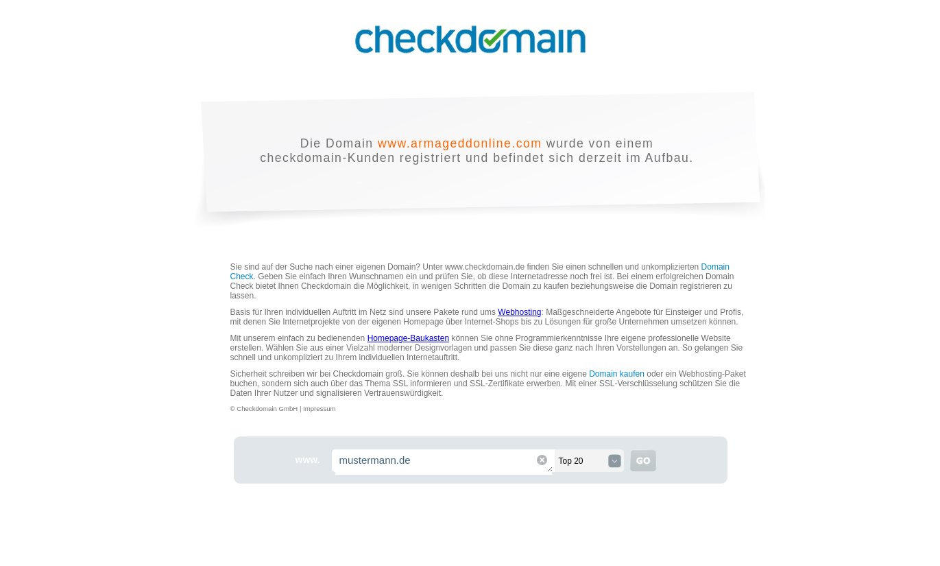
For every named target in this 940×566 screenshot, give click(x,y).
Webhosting (519, 312)
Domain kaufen (616, 374)
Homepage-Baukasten (408, 338)
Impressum (319, 408)
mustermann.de (444, 462)
